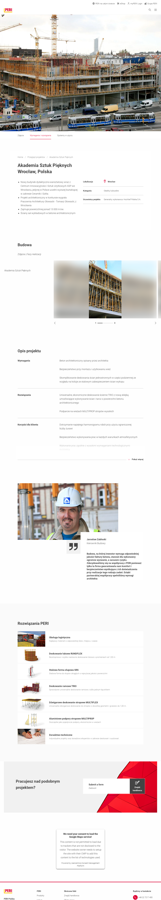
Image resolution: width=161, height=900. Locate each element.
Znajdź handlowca (71, 896)
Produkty (40, 896)
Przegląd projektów (36, 157)
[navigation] (114, 786)
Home (21, 157)
